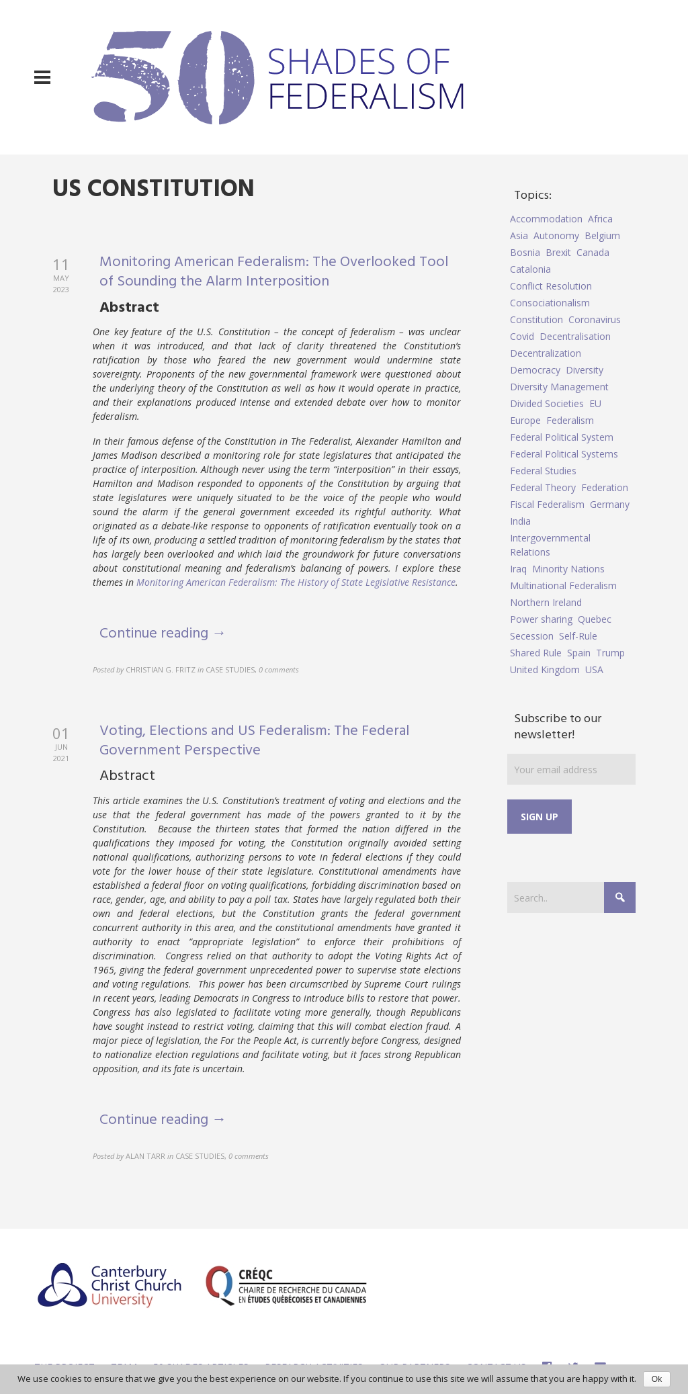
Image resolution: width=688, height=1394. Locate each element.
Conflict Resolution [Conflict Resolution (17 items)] (551, 285)
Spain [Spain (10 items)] (579, 652)
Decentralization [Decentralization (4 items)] (545, 353)
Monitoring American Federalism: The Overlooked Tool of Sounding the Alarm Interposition (273, 272)
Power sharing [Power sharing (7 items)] (541, 619)
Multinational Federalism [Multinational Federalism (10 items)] (563, 585)
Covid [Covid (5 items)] (522, 336)
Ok (657, 1379)
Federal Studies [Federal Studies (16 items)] (543, 470)
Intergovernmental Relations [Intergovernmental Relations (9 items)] (550, 544)
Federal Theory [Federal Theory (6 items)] (543, 487)
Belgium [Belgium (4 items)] (602, 235)
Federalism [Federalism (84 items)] (570, 420)
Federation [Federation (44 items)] (604, 487)
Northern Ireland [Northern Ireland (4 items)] (546, 602)
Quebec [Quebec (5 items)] (594, 619)
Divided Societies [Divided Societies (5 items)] (547, 403)
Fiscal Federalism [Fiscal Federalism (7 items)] (547, 504)
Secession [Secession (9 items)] (532, 635)
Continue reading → (162, 634)
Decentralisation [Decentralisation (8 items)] (575, 336)
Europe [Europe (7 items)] (525, 420)
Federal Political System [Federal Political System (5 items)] (561, 437)
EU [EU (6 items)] (595, 403)
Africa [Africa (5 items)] (600, 218)
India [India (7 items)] (520, 521)
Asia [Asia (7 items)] (519, 235)
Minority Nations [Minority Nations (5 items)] (568, 568)
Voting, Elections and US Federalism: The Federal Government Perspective (254, 741)
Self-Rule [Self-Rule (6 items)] (578, 635)
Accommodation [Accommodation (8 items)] (546, 218)
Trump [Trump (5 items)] (610, 652)
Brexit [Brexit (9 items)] (558, 252)
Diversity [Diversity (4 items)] (584, 369)
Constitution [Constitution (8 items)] (536, 319)
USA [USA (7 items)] (594, 669)
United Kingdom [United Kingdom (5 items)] (545, 669)
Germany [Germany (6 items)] (610, 504)
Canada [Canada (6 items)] (592, 252)
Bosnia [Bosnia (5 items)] (525, 252)
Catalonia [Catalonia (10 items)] (530, 269)
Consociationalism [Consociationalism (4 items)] (550, 302)
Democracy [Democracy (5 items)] (535, 369)
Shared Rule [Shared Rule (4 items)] (536, 652)
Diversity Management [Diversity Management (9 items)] (559, 386)
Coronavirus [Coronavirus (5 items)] (594, 319)
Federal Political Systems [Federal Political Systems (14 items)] (564, 453)
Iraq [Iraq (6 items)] (518, 568)
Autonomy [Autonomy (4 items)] (556, 235)
